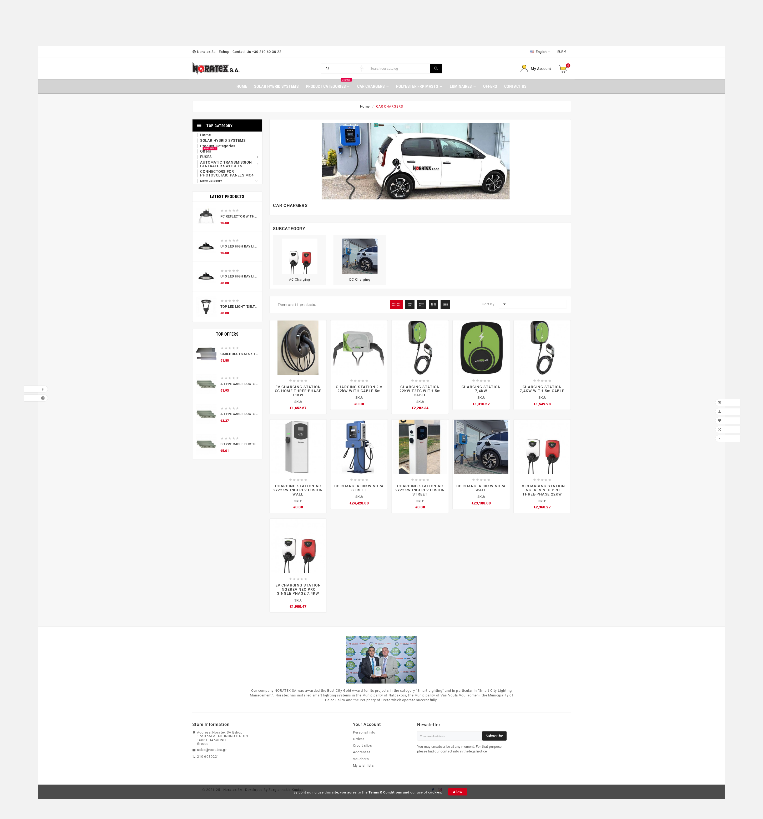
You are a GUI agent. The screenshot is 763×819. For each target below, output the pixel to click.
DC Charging (359, 279)
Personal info (364, 734)
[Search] (399, 68)
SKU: (298, 402)
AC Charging (299, 279)
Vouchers (361, 760)
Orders (358, 740)
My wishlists (363, 767)
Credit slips (362, 747)
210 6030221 (208, 758)
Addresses (362, 754)
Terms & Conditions (385, 794)
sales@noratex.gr (212, 752)
